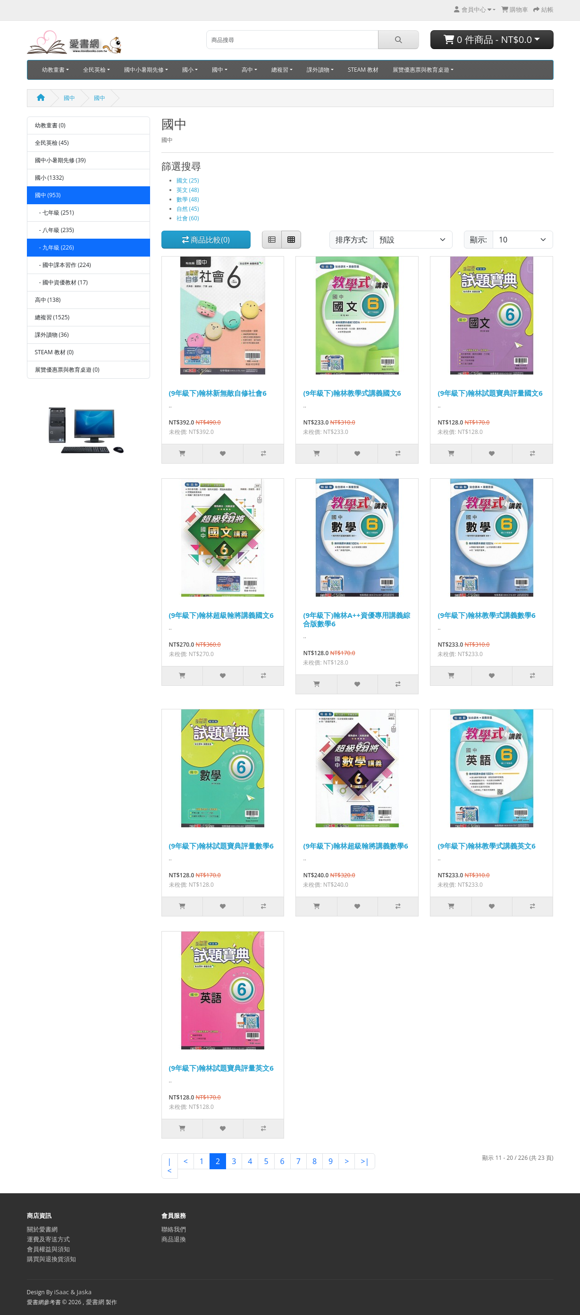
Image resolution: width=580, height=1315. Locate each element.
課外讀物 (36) (52, 335)
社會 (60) (188, 218)
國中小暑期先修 (144, 70)
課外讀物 (318, 70)
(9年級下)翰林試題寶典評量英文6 (221, 1068)
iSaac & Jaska (73, 1292)
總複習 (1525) (52, 317)
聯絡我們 (173, 1229)
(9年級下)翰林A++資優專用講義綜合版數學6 (356, 619)
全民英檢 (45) (52, 143)
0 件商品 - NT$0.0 (488, 39)
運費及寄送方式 (48, 1239)
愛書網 (95, 1302)
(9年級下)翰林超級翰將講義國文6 (221, 615)
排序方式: (352, 239)
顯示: (478, 239)
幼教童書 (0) (50, 125)
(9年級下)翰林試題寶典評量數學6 (221, 845)
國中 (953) (48, 195)
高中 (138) (48, 300)
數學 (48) (188, 199)
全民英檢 (94, 70)
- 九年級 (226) (54, 247)
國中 (217, 70)
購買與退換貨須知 (51, 1259)
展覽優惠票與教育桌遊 (421, 70)
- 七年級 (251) (54, 212)
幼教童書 (53, 70)
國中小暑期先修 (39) (60, 160)
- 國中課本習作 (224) (63, 265)
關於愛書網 (42, 1229)
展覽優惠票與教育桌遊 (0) (67, 370)
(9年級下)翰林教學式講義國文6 (352, 393)
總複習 (279, 70)
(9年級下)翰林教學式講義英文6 (486, 845)
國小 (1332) (49, 178)
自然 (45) (188, 209)
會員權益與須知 (48, 1249)
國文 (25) (188, 180)
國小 (187, 70)
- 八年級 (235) (54, 230)
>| (365, 1161)
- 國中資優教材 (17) (61, 282)
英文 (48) (188, 190)
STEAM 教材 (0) (54, 352)
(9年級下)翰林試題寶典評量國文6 (489, 393)
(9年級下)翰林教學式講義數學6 (486, 615)
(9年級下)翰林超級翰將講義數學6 (355, 845)
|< (170, 1166)
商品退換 (173, 1239)
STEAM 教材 (363, 70)
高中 (247, 70)
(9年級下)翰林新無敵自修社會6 (218, 393)
